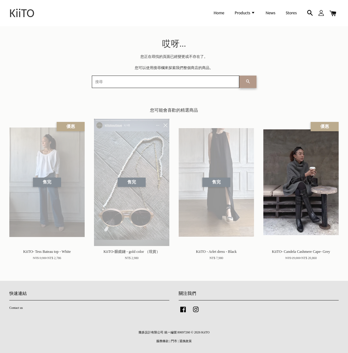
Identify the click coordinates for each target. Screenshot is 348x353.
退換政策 (185, 341)
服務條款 (162, 341)
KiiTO (22, 13)
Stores (291, 13)
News (270, 13)
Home (219, 13)
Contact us (16, 307)
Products (245, 13)
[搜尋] (165, 82)
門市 (174, 341)
